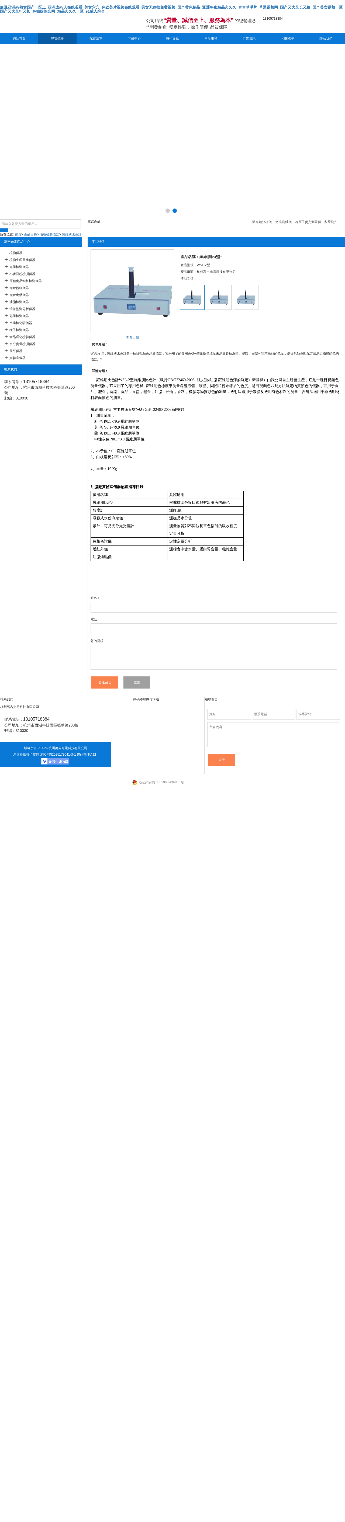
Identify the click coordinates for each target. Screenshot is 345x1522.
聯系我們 (325, 38)
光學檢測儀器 (19, 267)
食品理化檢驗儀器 (22, 337)
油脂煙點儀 (102, 557)
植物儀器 (15, 253)
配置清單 (95, 38)
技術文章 (172, 38)
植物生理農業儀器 (22, 260)
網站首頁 (19, 38)
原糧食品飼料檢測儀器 (25, 281)
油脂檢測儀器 (49, 234)
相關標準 (287, 38)
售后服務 (210, 38)
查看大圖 (132, 337)
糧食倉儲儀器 (19, 295)
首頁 (18, 234)
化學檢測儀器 (19, 316)
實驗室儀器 (17, 358)
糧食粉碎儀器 (19, 288)
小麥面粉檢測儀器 (22, 274)
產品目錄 (30, 234)
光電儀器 (57, 38)
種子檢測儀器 (19, 330)
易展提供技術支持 (26, 754)
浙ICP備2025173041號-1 (58, 754)
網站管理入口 (86, 754)
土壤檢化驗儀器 (20, 323)
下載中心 (134, 38)
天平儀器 (15, 351)
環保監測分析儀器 (22, 309)
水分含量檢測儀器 (22, 344)
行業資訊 (249, 38)
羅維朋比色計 (71, 234)
